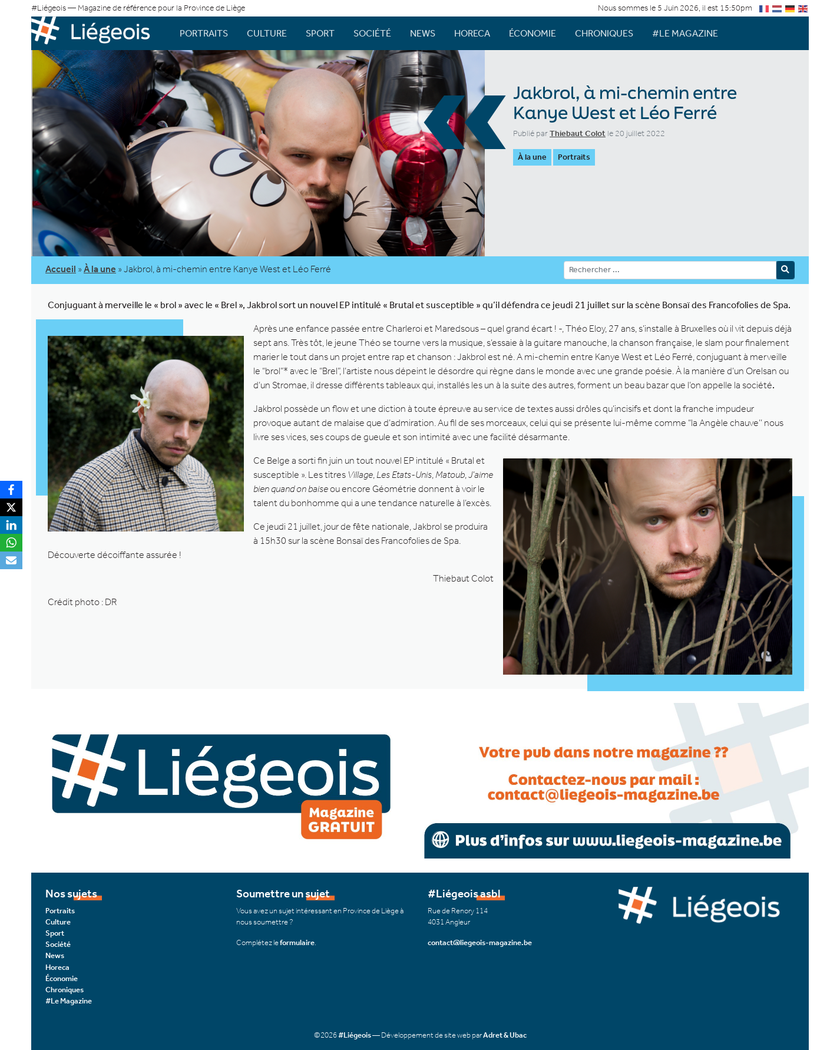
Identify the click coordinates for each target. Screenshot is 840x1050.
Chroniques (604, 33)
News (422, 33)
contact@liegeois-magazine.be (480, 942)
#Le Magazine (685, 33)
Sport (320, 33)
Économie (532, 33)
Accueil (60, 269)
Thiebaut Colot (578, 133)
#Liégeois (354, 1035)
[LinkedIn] (11, 525)
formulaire (297, 942)
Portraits (204, 33)
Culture (267, 33)
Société (372, 33)
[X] (11, 507)
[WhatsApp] (11, 543)
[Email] (11, 560)
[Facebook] (11, 489)
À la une (532, 157)
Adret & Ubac (505, 1035)
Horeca (472, 33)
